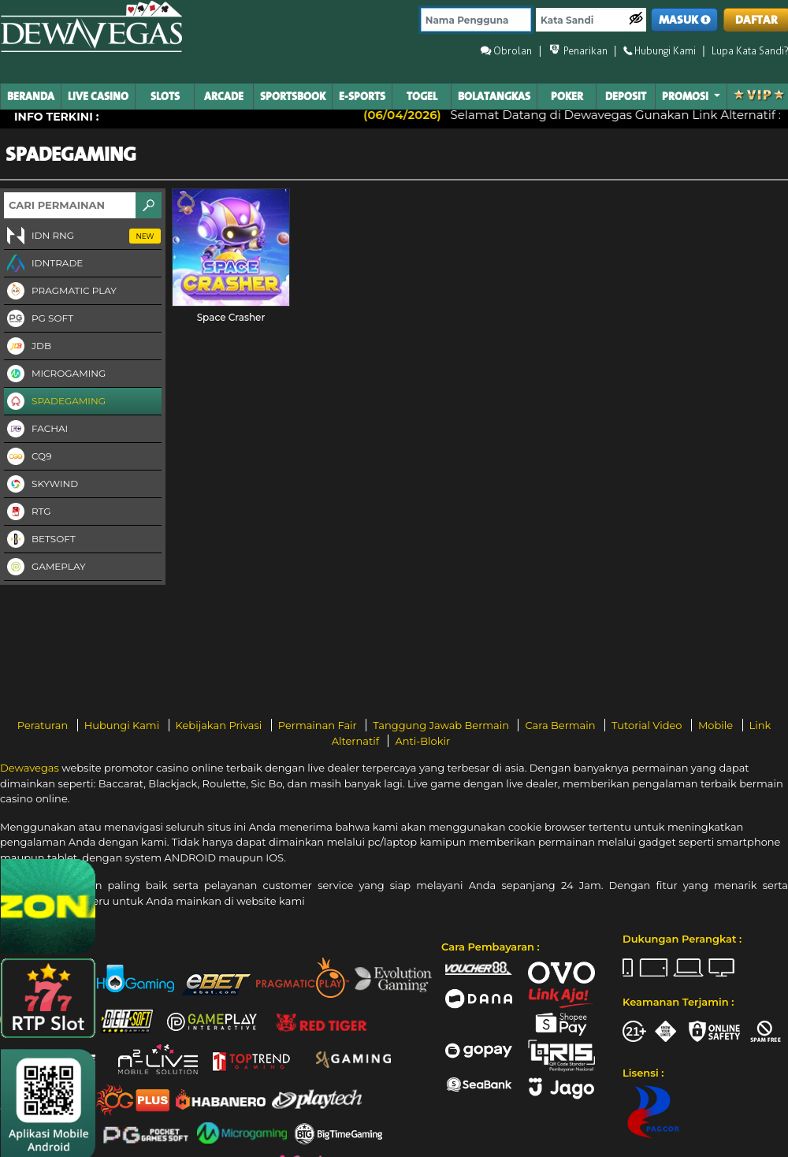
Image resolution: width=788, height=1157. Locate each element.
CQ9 (27, 457)
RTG (27, 512)
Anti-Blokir (422, 741)
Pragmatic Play (60, 291)
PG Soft (38, 319)
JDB (27, 347)
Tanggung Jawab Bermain (442, 725)
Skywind (41, 485)
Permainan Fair (319, 725)
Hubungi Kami (123, 725)
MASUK (685, 20)
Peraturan (44, 725)
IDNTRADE (43, 264)
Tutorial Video (648, 725)
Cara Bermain (561, 725)
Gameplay (45, 567)
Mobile (717, 725)
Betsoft (40, 540)
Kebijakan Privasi (220, 725)
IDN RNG (82, 236)
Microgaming (55, 374)
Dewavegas (29, 767)
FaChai (36, 429)
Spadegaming (55, 402)
